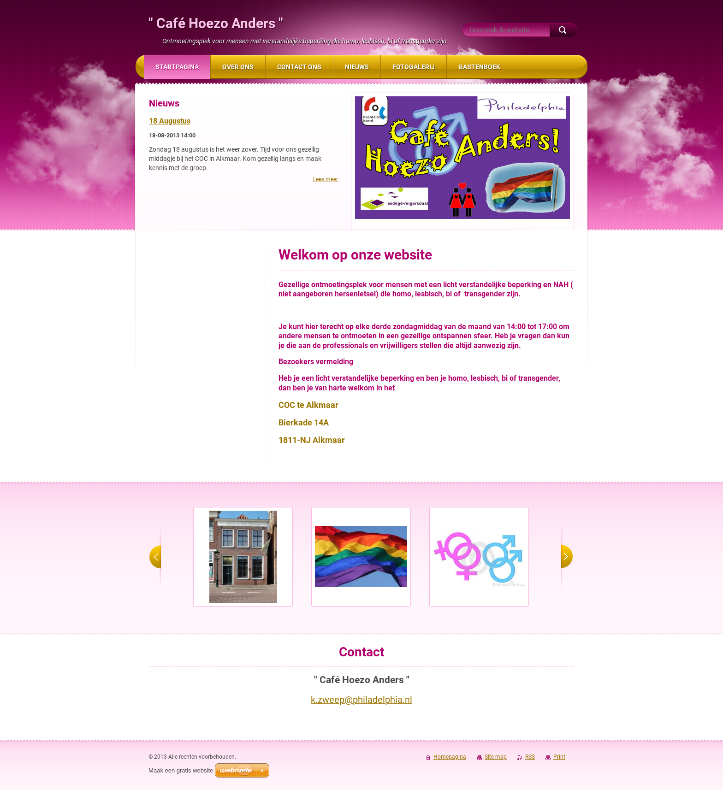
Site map (496, 757)
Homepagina (449, 757)
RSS (530, 757)
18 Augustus (169, 121)
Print (559, 757)
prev (155, 557)
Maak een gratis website (180, 770)
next (567, 557)
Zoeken (563, 30)
